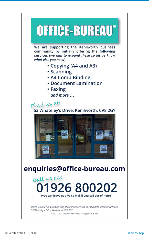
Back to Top (135, 233)
